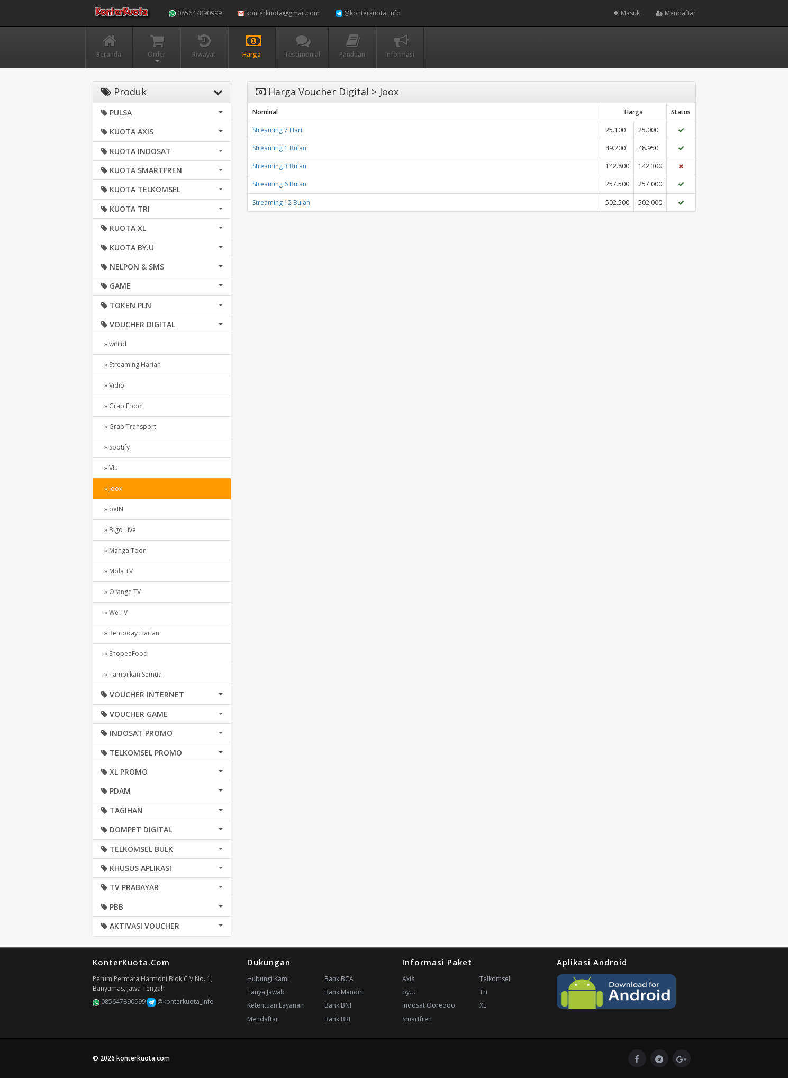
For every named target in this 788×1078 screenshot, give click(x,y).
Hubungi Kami (268, 978)
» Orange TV (121, 591)
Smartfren (417, 1018)
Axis (408, 978)
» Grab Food (121, 405)
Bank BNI (337, 1005)
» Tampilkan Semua (131, 674)
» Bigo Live (118, 529)
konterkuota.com (143, 1058)
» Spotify (115, 447)
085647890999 (195, 12)
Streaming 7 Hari (277, 129)
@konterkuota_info (368, 12)
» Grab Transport (128, 426)
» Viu (109, 467)
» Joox (111, 488)
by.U (409, 991)
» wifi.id (113, 343)
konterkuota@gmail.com (279, 12)
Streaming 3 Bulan (279, 165)
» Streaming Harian (131, 364)
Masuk (627, 12)
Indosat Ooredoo (428, 1005)
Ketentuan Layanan (275, 1005)
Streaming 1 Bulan (279, 147)
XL (482, 1005)
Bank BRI (337, 1018)
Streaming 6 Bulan (279, 183)
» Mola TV (117, 571)
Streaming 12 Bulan (281, 202)
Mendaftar (676, 12)
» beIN (112, 509)
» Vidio (112, 385)
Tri (483, 991)
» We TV (114, 612)
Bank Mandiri (344, 991)
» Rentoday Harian (130, 632)
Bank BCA (339, 978)
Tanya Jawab (266, 991)
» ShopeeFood (124, 653)
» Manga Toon (124, 550)
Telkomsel (494, 978)
